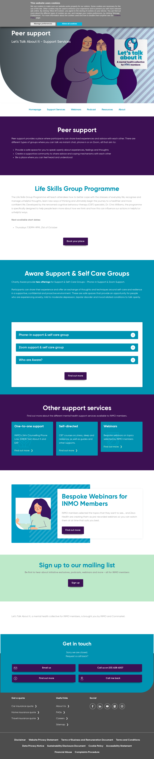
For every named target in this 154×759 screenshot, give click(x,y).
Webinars (76, 112)
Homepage (35, 112)
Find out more (75, 378)
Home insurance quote (23, 715)
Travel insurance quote (23, 721)
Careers (60, 721)
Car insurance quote (22, 708)
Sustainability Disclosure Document (66, 748)
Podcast (91, 112)
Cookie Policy (95, 748)
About (122, 112)
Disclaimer (20, 742)
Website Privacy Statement (43, 742)
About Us (61, 708)
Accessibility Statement (119, 748)
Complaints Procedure (87, 754)
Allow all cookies (69, 24)
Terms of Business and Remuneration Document (87, 742)
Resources (107, 112)
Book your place (75, 243)
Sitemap (60, 727)
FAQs (59, 715)
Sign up (76, 585)
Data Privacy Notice (33, 748)
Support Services (56, 112)
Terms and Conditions (128, 742)
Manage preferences (43, 24)
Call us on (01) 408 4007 (110, 670)
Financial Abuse (63, 754)
